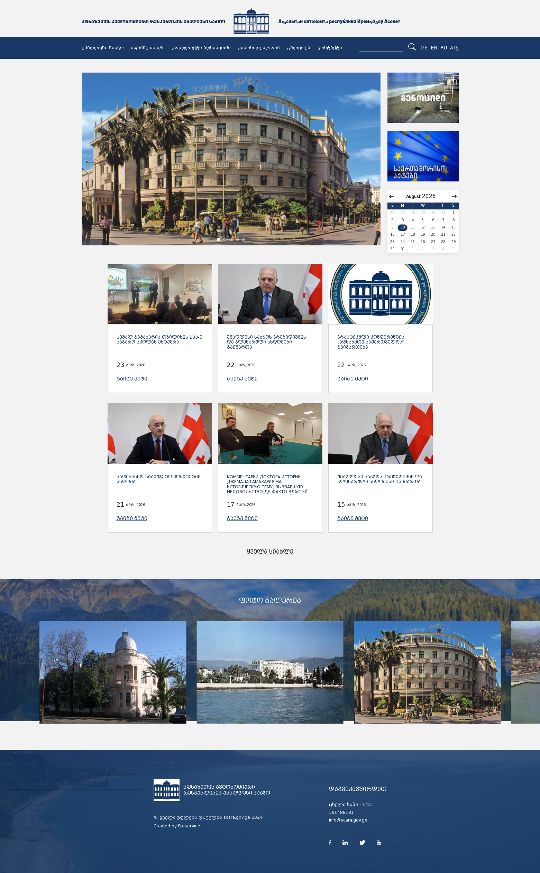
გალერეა (298, 47)
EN (434, 47)
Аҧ (454, 47)
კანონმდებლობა (259, 47)
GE (424, 47)
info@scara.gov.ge (348, 820)
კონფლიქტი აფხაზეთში (201, 47)
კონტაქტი (330, 47)
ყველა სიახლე (270, 551)
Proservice (189, 826)
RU (443, 47)
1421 (368, 804)
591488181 (341, 812)
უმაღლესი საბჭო (103, 47)
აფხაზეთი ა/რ (148, 47)
